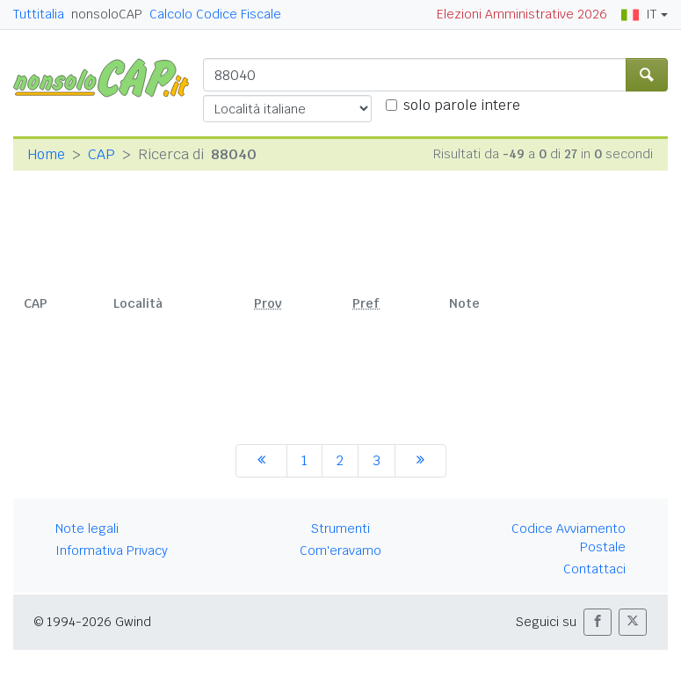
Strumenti (340, 528)
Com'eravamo (340, 550)
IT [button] (638, 14)
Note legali (87, 528)
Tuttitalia (38, 14)
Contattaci (594, 569)
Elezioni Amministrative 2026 (522, 14)
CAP (101, 154)
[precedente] (261, 461)
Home (46, 154)
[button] (597, 622)
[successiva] (420, 461)
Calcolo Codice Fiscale (215, 14)
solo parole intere (461, 105)
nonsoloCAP (106, 14)
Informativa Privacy (111, 550)
